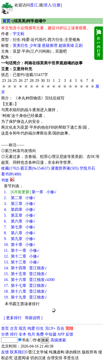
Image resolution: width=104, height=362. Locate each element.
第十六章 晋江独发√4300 (29, 280)
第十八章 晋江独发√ (25, 291)
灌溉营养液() (64, 168)
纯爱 (31, 328)
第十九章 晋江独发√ (25, 297)
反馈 (69, 334)
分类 (5, 334)
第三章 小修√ (19, 204)
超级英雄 (66, 45)
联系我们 (18, 352)
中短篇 (51, 334)
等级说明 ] (33, 318)
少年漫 (35, 45)
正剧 (79, 45)
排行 (14, 334)
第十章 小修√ (19, 245)
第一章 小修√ (30, 192)
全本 (22, 334)
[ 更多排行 (13, 318)
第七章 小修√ (19, 227)
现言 (22, 328)
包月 (31, 334)
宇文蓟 (18, 34)
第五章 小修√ (19, 215)
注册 (56, 5)
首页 (6, 21)
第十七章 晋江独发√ (25, 285)
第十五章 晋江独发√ (25, 274)
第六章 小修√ (19, 221)
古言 (14, 328)
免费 (40, 334)
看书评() (11, 174)
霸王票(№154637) (35, 168)
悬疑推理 (49, 45)
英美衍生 (20, 45)
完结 (69, 328)
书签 (5, 180)
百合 (60, 328)
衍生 (40, 328)
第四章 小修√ (19, 209)
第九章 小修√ (19, 239)
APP (61, 334)
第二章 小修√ (19, 198)
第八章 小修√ (19, 233)
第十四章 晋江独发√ (25, 268)
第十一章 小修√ (21, 250)
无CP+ (50, 328)
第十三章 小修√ (21, 262)
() (10, 168)
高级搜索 (58, 340)
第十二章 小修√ (21, 256)
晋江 (34, 5)
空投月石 (87, 168)
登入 (48, 5)
